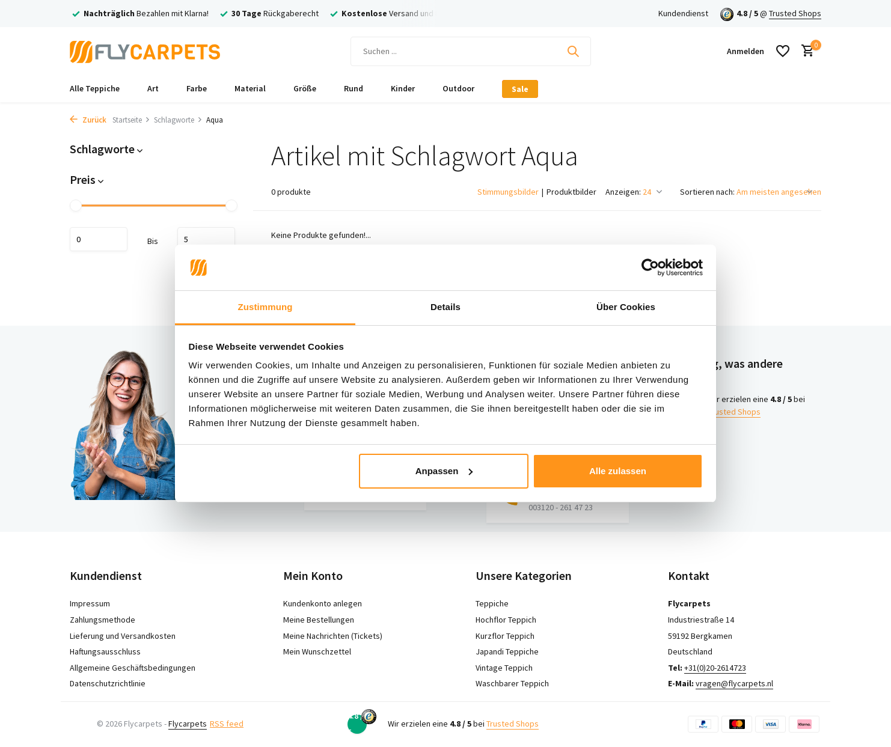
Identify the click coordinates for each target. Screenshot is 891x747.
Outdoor (458, 88)
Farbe (196, 88)
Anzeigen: (623, 191)
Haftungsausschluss (105, 651)
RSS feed (226, 723)
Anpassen (444, 471)
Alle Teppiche (95, 88)
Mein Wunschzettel (317, 651)
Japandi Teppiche (507, 651)
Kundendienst (683, 13)
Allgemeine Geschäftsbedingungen (132, 667)
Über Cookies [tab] (625, 307)
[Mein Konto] (745, 51)
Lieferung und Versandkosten (123, 635)
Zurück (88, 120)
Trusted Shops (795, 13)
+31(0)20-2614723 (715, 667)
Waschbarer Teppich (512, 683)
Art (153, 88)
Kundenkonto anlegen (322, 603)
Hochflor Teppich (506, 619)
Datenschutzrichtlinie (107, 683)
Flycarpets (187, 723)
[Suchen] (471, 51)
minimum (98, 239)
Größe (304, 88)
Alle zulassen (617, 471)
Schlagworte (178, 120)
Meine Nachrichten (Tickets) (332, 635)
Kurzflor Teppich (505, 635)
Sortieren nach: (707, 191)
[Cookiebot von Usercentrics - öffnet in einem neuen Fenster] (650, 267)
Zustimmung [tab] (265, 307)
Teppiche (492, 603)
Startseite (131, 120)
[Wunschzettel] (782, 51)
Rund (353, 88)
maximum (206, 239)
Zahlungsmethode (102, 619)
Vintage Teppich (504, 667)
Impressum (90, 603)
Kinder (403, 88)
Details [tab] (445, 307)
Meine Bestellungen (318, 619)
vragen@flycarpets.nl (734, 683)
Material (250, 88)
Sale (520, 89)
